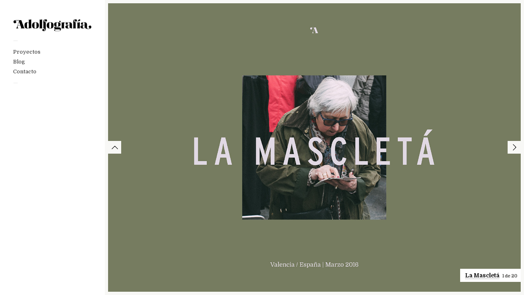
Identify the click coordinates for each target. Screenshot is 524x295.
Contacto (24, 71)
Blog (19, 62)
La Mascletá (482, 275)
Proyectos (27, 52)
